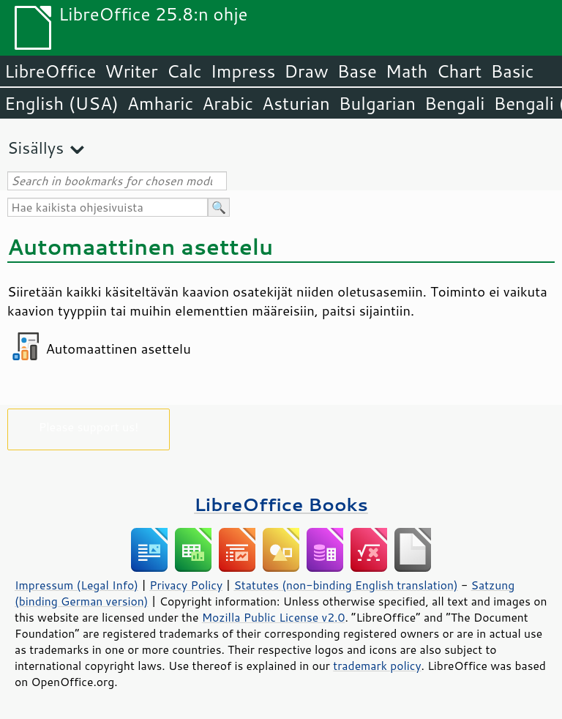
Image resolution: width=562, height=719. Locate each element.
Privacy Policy (185, 585)
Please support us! (89, 426)
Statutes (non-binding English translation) (345, 585)
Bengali (454, 103)
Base (357, 71)
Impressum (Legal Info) (76, 585)
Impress (243, 71)
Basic (511, 71)
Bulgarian (377, 103)
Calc (184, 71)
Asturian (296, 103)
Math (407, 71)
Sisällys (35, 147)
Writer (131, 71)
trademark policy (377, 665)
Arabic (227, 103)
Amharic (160, 103)
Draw (306, 71)
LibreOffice (50, 71)
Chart (459, 71)
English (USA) (61, 103)
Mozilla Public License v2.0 (273, 617)
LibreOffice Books (281, 504)
